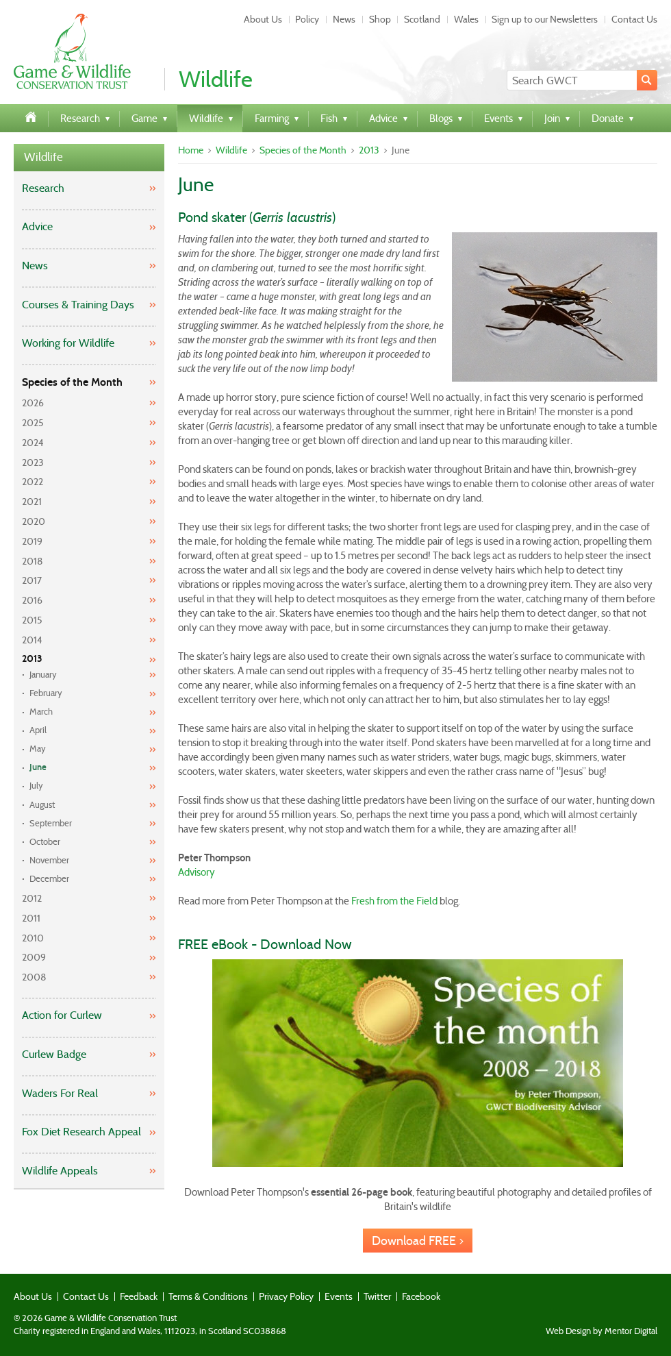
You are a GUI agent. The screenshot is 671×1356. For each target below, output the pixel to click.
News (344, 19)
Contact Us (634, 19)
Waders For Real (60, 1093)
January (43, 674)
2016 (32, 600)
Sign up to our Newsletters (545, 19)
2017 (32, 580)
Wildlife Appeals (60, 1170)
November (49, 860)
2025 (33, 423)
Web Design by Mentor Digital (601, 1331)
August (42, 805)
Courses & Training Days (78, 304)
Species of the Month (72, 382)
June (38, 767)
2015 (32, 620)
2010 (33, 938)
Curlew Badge (54, 1054)
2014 (32, 640)
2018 (32, 561)
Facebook (421, 1296)
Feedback (138, 1296)
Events (339, 1296)
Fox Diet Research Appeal (81, 1131)
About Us (263, 19)
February (45, 693)
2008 (34, 977)
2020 (33, 521)
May (37, 748)
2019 (32, 541)
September (50, 823)
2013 (32, 659)
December (49, 879)
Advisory (196, 872)
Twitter (377, 1296)
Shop (380, 19)
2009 (34, 957)
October (44, 842)
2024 (33, 442)
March (41, 711)
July (36, 785)
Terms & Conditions (208, 1296)
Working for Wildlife (68, 342)
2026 (33, 403)
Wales (466, 19)
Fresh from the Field (394, 901)
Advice (37, 226)
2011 (31, 918)
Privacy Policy (286, 1296)
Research (43, 188)
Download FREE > (418, 1240)
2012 (32, 898)
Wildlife (43, 157)
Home (190, 150)
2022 (32, 482)
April (38, 730)
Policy (307, 19)
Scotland (422, 19)
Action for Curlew (62, 1015)
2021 (32, 501)
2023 (33, 462)
